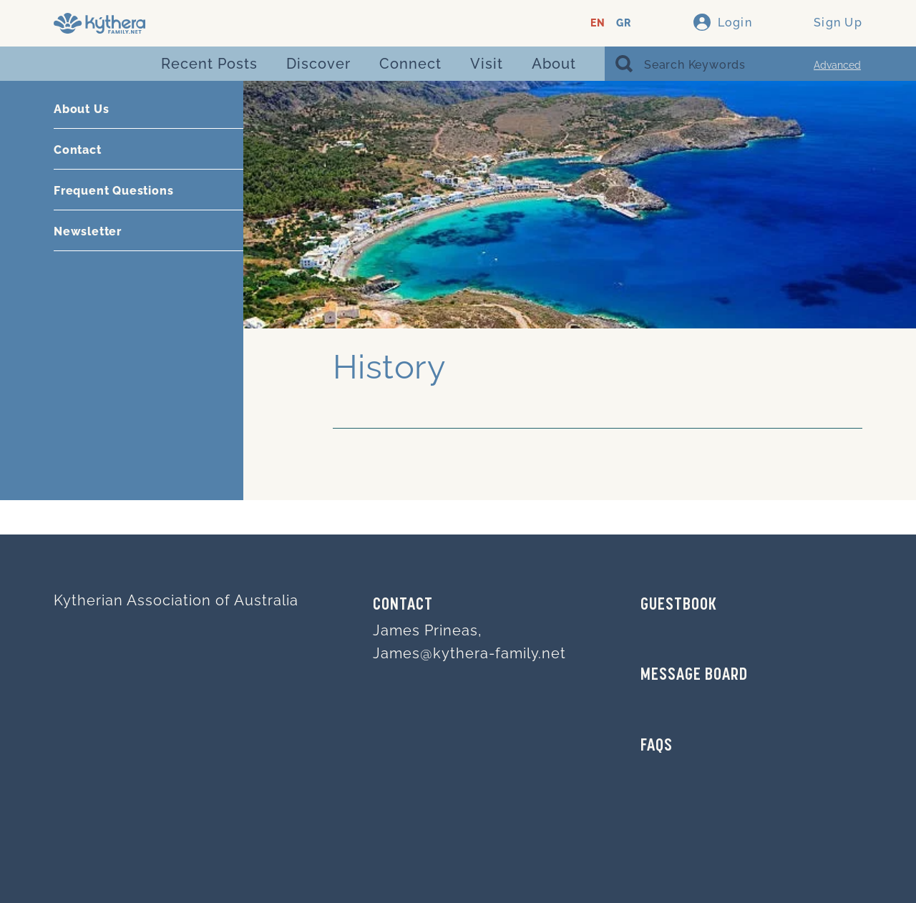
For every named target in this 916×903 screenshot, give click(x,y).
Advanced (837, 65)
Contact (78, 150)
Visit (486, 63)
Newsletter (88, 231)
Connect (410, 63)
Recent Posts (209, 63)
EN (597, 23)
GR (623, 23)
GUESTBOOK (678, 605)
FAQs (656, 746)
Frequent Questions (113, 190)
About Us (81, 109)
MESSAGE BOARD (694, 675)
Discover (318, 63)
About (554, 63)
